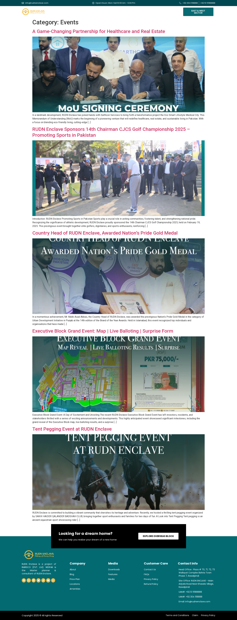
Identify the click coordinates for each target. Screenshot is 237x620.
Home (57, 11)
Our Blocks (86, 11)
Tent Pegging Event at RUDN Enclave (72, 429)
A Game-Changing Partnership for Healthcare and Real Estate (98, 31)
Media (150, 11)
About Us (70, 11)
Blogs (139, 11)
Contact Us (163, 11)
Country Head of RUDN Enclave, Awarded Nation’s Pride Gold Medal (105, 233)
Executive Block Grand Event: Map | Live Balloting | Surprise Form (102, 331)
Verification (124, 11)
